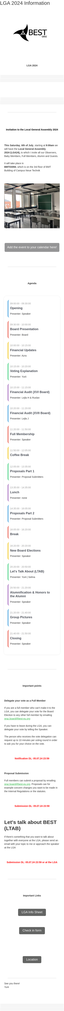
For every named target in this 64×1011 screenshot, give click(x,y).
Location (32, 959)
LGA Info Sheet (32, 912)
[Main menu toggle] (57, 6)
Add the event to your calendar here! (32, 247)
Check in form (32, 930)
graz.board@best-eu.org (17, 718)
